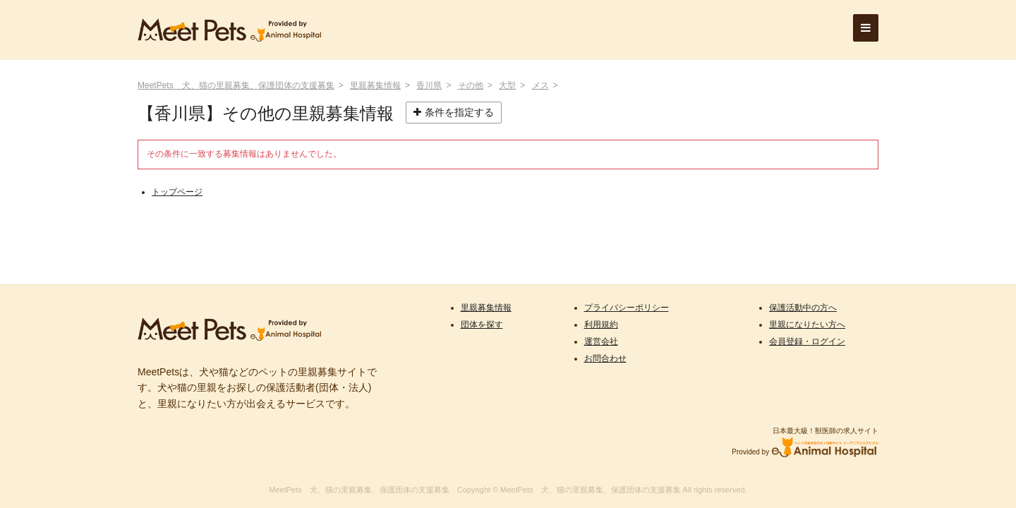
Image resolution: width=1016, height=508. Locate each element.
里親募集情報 (375, 85)
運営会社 (601, 341)
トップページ (177, 192)
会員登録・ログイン (807, 341)
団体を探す (482, 324)
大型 (507, 85)
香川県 (429, 85)
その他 (470, 85)
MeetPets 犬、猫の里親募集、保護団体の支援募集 (236, 85)
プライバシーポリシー (626, 308)
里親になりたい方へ (807, 324)
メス (540, 85)
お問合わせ (605, 358)
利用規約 (601, 324)
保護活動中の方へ (803, 308)
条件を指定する (453, 112)
